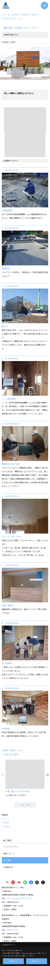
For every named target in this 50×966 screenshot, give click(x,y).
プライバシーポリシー (28, 953)
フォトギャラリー (11, 846)
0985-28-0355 (12, 930)
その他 (6, 827)
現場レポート (9, 853)
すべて (6, 819)
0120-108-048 (12, 898)
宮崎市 (6, 823)
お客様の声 (8, 867)
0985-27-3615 (25, 898)
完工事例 (7, 860)
